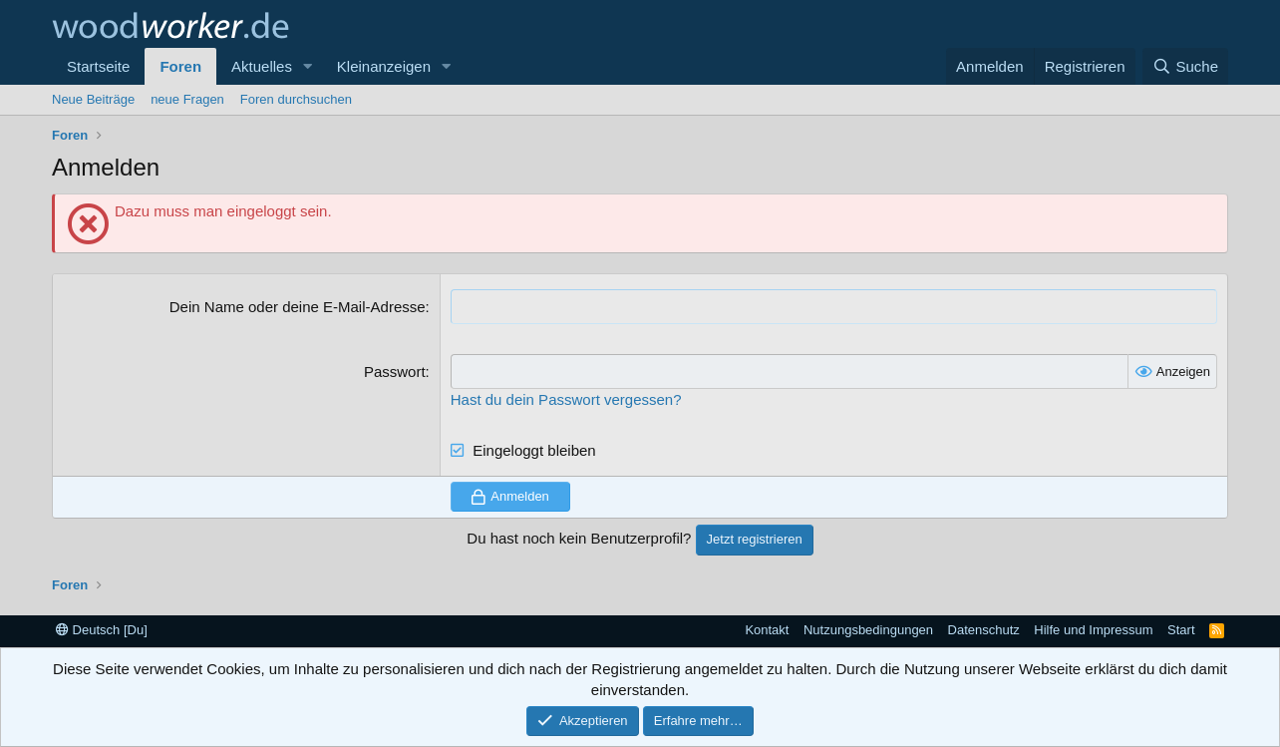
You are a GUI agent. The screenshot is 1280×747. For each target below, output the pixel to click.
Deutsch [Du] (102, 629)
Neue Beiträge (93, 99)
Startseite (98, 66)
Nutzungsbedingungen (868, 629)
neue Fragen (187, 99)
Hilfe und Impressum (1093, 629)
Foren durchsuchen (296, 99)
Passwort (395, 371)
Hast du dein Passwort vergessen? (566, 399)
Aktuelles (261, 66)
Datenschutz (984, 629)
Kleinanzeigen (384, 66)
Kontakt (767, 629)
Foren (180, 66)
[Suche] (1185, 66)
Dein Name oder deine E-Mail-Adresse (297, 306)
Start (1180, 629)
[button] (308, 66)
